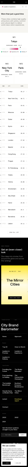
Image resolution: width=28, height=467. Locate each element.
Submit (23, 434)
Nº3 (21, 64)
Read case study (15, 297)
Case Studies (5, 365)
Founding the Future (6, 370)
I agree (6, 463)
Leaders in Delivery (6, 358)
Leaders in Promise (6, 352)
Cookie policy (9, 459)
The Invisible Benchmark (6, 384)
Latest (4, 399)
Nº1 (14, 37)
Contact (5, 407)
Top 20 (4, 347)
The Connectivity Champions (19, 377)
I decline (18, 463)
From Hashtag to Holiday (7, 376)
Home (4, 336)
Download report (18, 400)
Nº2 (6, 64)
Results (4, 343)
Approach (18, 336)
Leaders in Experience (18, 352)
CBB (14, 2)
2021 (4, 421)
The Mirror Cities (18, 392)
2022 (16, 417)
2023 (4, 417)
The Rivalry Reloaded (18, 370)
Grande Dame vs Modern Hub (7, 392)
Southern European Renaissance (19, 385)
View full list (14, 232)
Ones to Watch (20, 347)
